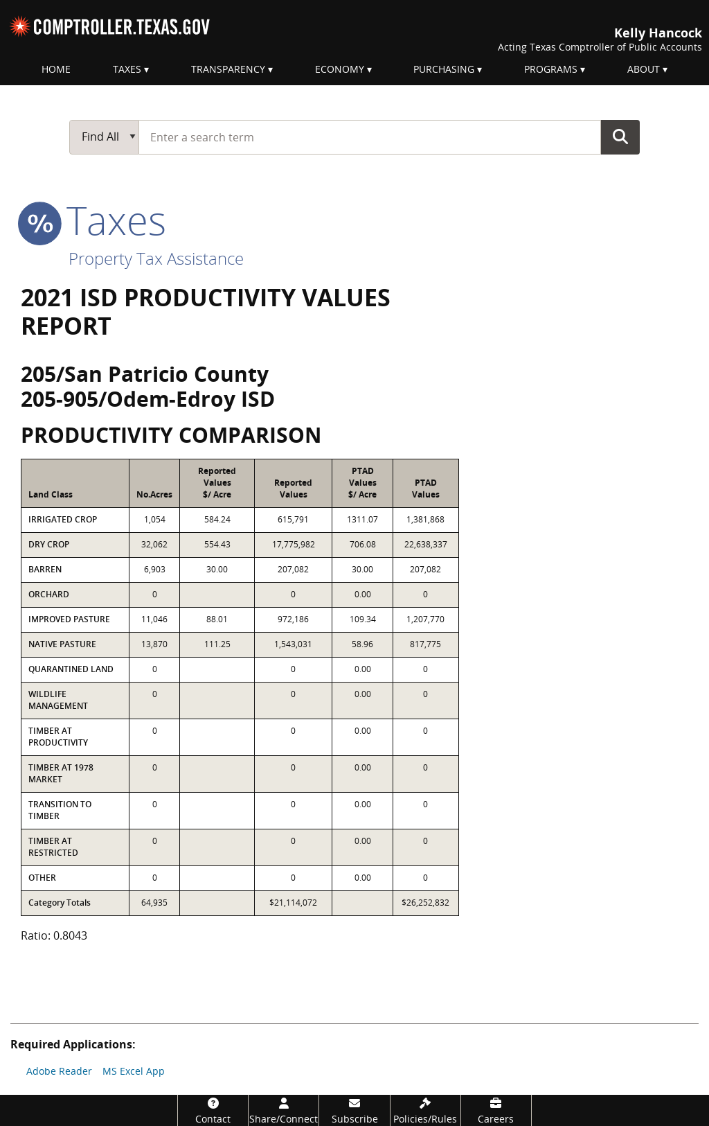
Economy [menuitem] (339, 69)
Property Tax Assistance (156, 258)
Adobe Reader (59, 1070)
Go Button (620, 136)
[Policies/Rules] (425, 1110)
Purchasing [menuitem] (443, 69)
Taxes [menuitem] (127, 69)
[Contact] (213, 1110)
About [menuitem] (643, 69)
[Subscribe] (354, 1110)
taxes (93, 219)
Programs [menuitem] (550, 69)
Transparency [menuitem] (228, 69)
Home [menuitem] (56, 69)
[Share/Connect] (283, 1110)
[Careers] (496, 1110)
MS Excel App (133, 1070)
